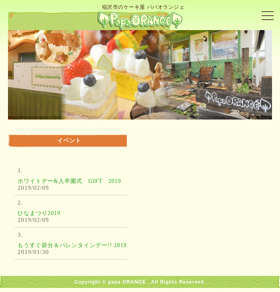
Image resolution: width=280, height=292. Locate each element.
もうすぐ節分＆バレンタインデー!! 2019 (72, 245)
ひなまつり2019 (39, 213)
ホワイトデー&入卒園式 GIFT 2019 (69, 181)
